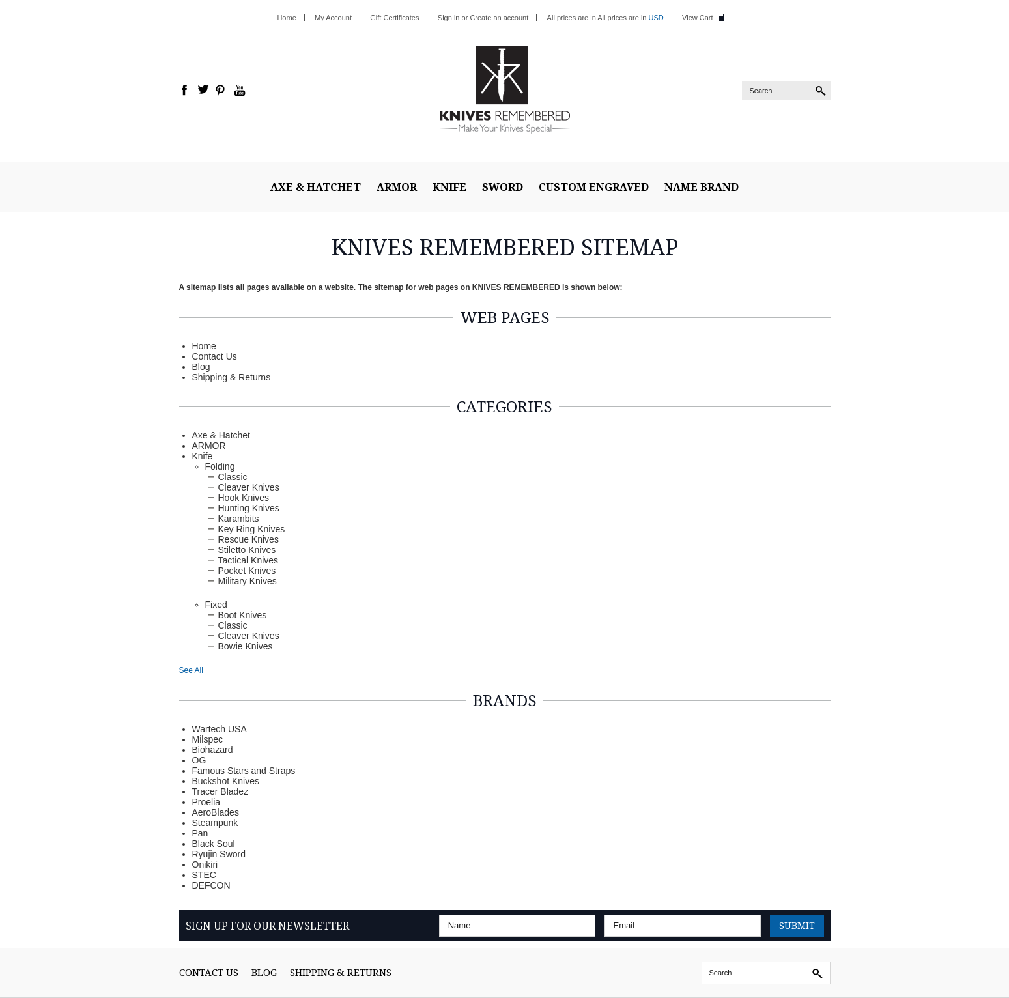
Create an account (499, 17)
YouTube (240, 90)
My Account (333, 17)
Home (286, 17)
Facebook (185, 90)
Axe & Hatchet (315, 187)
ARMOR (397, 187)
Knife (449, 187)
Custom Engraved (594, 187)
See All (191, 670)
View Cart (697, 17)
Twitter (203, 90)
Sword (502, 187)
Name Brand (701, 187)
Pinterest (221, 90)
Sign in (449, 17)
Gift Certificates (394, 17)
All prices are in (630, 17)
